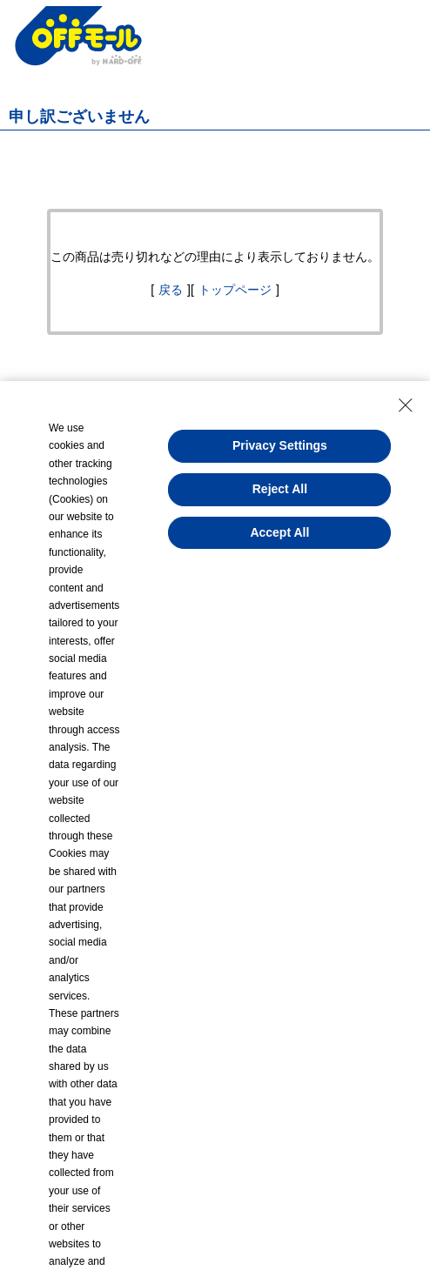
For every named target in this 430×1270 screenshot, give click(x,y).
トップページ (235, 290)
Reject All (279, 489)
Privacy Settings (279, 445)
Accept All (279, 532)
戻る (170, 290)
